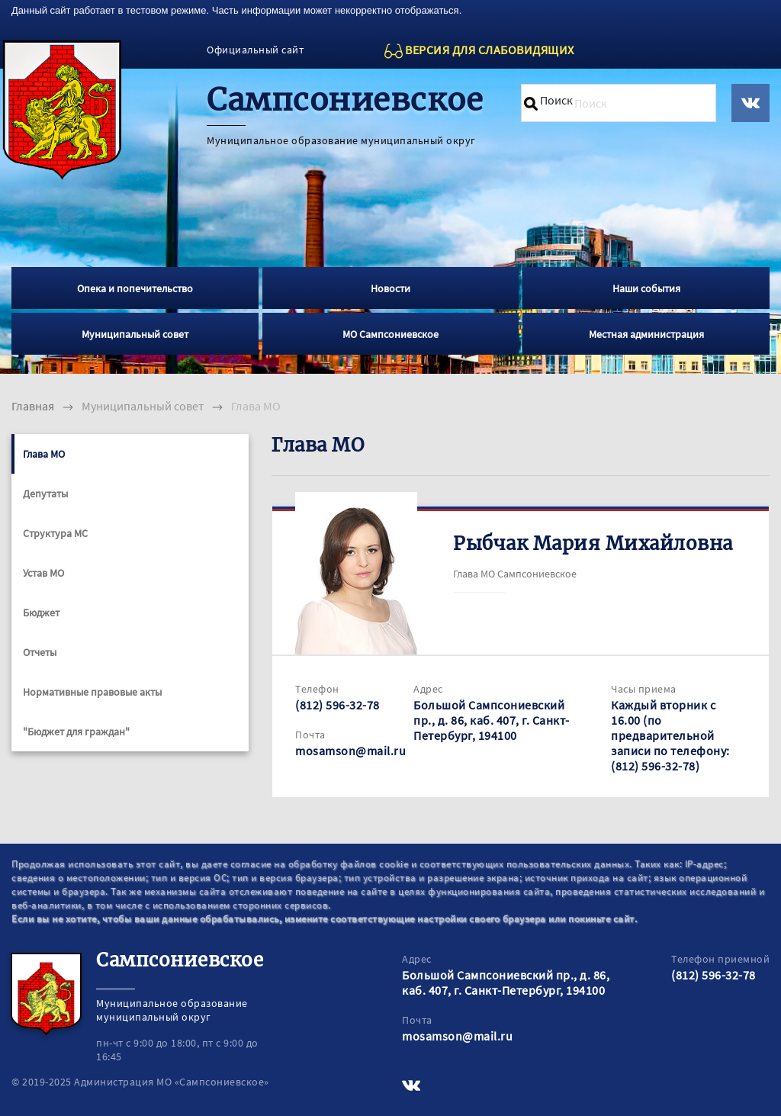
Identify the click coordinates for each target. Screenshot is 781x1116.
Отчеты (39, 652)
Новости (390, 288)
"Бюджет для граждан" (76, 731)
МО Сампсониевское (390, 334)
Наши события (646, 288)
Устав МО (43, 573)
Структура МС (55, 533)
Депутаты (45, 493)
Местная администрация (646, 334)
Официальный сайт (255, 49)
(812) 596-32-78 (337, 704)
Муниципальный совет (135, 334)
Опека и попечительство (135, 288)
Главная (32, 405)
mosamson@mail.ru (350, 750)
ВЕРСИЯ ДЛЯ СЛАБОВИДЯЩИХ (489, 49)
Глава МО (44, 454)
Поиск (556, 100)
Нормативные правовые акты (92, 692)
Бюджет (41, 612)
